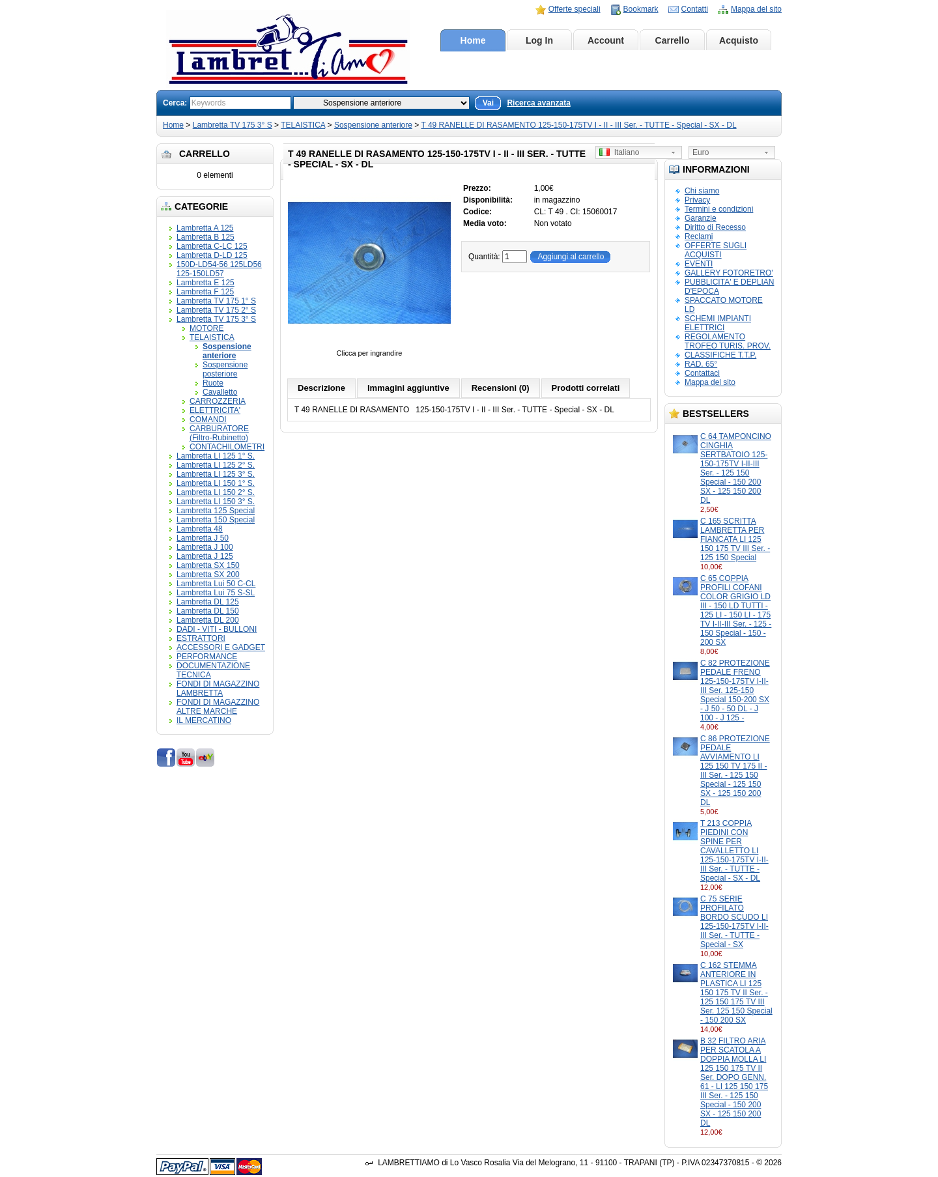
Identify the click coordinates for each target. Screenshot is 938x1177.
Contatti (694, 9)
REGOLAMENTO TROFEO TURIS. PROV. (728, 341)
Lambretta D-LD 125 (212, 255)
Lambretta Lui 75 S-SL (216, 592)
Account (606, 40)
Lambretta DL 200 (208, 620)
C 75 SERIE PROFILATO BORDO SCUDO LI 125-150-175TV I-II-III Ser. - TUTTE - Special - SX (734, 921)
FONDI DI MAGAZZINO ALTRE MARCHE (218, 707)
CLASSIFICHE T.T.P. (720, 355)
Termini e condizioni (719, 209)
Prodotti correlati (586, 388)
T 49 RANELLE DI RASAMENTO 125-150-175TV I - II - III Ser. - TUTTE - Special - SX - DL (578, 125)
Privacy (697, 200)
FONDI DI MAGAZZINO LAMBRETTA (218, 688)
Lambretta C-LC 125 (212, 246)
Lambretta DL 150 (208, 611)
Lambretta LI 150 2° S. (216, 492)
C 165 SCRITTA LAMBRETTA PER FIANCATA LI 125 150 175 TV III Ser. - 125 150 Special (735, 539)
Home (473, 40)
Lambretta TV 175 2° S (216, 310)
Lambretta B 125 (205, 237)
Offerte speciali (574, 9)
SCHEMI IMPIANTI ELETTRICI (718, 323)
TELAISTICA (303, 125)
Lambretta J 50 (203, 538)
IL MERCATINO (204, 720)
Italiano (619, 152)
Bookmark (641, 9)
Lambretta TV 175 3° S (232, 125)
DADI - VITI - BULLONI (217, 629)
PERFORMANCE (207, 656)
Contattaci (702, 373)
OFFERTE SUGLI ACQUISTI (715, 250)
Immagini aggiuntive (408, 388)
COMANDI (208, 419)
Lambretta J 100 (205, 547)
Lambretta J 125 (205, 556)
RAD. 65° (701, 364)
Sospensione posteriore (225, 369)
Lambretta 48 (200, 528)
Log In (539, 40)
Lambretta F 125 (205, 291)
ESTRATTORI (201, 638)
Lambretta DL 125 (208, 601)
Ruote (213, 383)
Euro (700, 152)
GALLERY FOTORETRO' (729, 272)
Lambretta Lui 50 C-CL (216, 583)
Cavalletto (220, 392)
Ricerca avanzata (538, 102)
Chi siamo (702, 190)
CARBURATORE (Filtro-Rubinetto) (219, 433)
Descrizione (321, 388)
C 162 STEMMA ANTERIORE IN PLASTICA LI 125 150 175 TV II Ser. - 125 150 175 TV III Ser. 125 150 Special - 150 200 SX (736, 993)
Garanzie (701, 218)
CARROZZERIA (218, 401)
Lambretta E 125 (205, 282)
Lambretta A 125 (205, 228)
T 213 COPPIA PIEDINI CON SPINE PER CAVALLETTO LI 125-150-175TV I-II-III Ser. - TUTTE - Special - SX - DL (734, 851)
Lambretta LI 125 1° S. (216, 456)
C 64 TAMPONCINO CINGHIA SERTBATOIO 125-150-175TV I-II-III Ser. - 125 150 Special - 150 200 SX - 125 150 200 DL (735, 468)
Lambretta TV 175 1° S (216, 300)
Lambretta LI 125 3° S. (216, 474)
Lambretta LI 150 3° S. (216, 501)
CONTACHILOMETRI (227, 446)
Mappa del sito (756, 9)
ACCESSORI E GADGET (221, 647)
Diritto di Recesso (715, 227)
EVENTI (699, 263)
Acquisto (738, 40)
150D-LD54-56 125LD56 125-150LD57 (219, 269)
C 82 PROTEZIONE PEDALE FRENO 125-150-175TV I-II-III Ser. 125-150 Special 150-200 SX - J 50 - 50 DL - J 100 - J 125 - (735, 690)
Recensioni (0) (501, 388)
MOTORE (206, 328)
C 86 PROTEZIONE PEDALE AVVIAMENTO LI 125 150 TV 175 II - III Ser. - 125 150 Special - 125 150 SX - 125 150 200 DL (735, 770)
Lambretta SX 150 (208, 565)
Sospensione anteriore (373, 125)
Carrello (672, 40)
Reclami (699, 236)
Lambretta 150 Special (216, 519)
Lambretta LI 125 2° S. (216, 465)
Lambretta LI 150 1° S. (216, 483)
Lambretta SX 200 (208, 574)
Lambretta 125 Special (216, 510)
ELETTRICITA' (215, 410)
